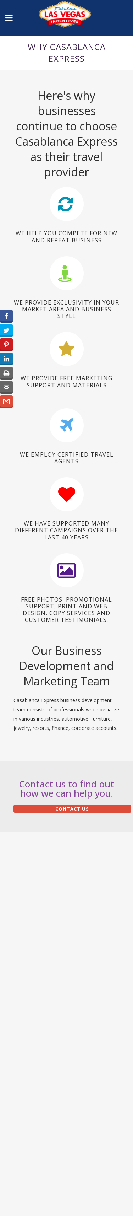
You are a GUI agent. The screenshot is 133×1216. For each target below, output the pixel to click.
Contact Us (72, 809)
